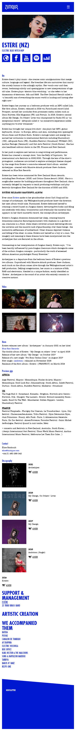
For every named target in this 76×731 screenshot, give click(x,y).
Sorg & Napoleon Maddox (14, 656)
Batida (5, 632)
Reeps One (6, 666)
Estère (16, 197)
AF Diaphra (7, 642)
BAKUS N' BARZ (8, 663)
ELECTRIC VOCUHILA (10, 646)
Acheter (35, 472)
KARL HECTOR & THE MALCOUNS (15, 653)
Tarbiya (5, 659)
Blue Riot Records (10, 349)
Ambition (18, 361)
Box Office (7, 649)
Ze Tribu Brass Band (11, 605)
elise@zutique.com (10, 450)
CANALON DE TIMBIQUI (11, 639)
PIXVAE (5, 635)
